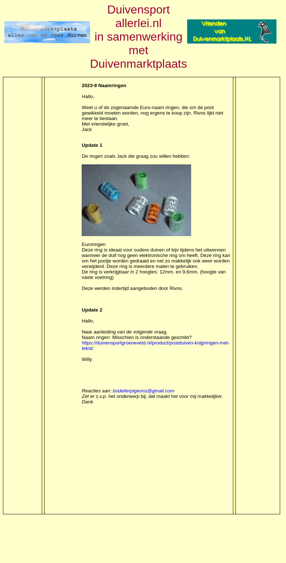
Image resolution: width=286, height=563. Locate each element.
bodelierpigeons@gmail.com (143, 391)
